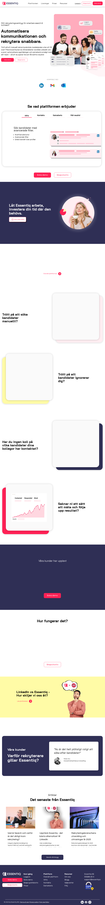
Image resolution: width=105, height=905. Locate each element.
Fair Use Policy (44, 902)
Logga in (78, 3)
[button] (33, 3)
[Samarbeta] (49, 886)
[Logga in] (31, 877)
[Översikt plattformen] (52, 273)
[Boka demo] (98, 3)
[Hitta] (49, 880)
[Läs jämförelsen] (25, 701)
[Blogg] (70, 880)
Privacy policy (34, 902)
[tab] (27, 116)
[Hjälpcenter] (70, 883)
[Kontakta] (49, 883)
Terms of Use (24, 902)
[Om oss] (70, 877)
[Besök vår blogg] (52, 857)
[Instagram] (89, 902)
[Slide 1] (73, 769)
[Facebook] (86, 902)
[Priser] (26, 886)
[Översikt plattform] (50, 877)
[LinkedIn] (82, 902)
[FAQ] (70, 886)
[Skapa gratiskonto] (31, 883)
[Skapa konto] (87, 3)
